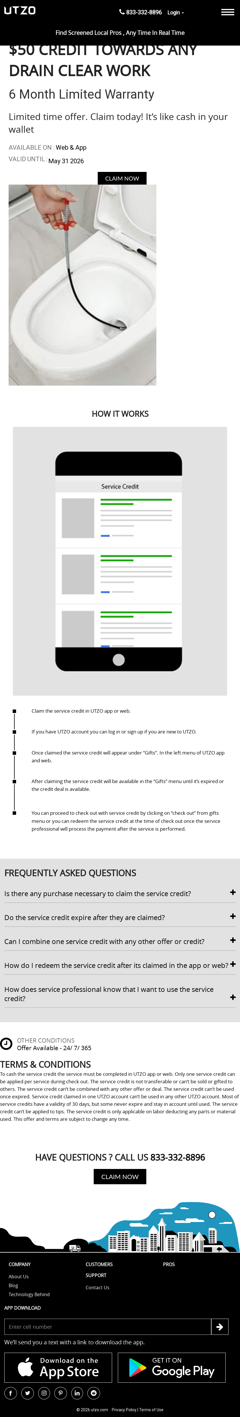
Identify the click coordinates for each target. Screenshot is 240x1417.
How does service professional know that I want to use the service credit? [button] (120, 994)
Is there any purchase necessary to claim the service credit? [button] (120, 893)
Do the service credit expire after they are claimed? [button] (120, 917)
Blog (13, 1285)
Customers (99, 1264)
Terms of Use (151, 1409)
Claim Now (122, 178)
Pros (169, 1264)
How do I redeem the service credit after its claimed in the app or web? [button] (120, 965)
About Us (19, 1276)
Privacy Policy (124, 1409)
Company (19, 1264)
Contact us (98, 1287)
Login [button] (176, 13)
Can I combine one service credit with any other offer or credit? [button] (120, 941)
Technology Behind (29, 1294)
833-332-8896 (140, 12)
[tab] (120, 894)
